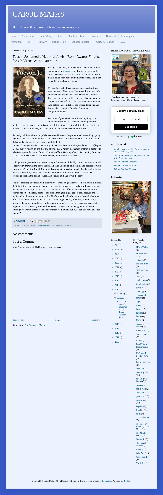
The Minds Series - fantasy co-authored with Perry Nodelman (131, 156)
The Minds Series (141, 434)
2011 (117, 337)
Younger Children (80, 41)
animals (139, 260)
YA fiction (140, 463)
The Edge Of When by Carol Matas (143, 426)
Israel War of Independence (142, 345)
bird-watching (142, 270)
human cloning (142, 334)
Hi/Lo (138, 320)
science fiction (142, 417)
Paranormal (16, 41)
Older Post (96, 320)
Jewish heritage (143, 362)
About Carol (28, 36)
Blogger (127, 481)
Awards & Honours (104, 41)
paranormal (141, 396)
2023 (117, 258)
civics (22, 225)
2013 (117, 328)
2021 (117, 267)
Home (13, 36)
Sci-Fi (30, 41)
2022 (117, 263)
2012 (117, 333)
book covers (141, 280)
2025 (117, 249)
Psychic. (139, 410)
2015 (117, 289)
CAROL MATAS (39, 14)
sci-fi (138, 414)
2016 (117, 285)
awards (66, 71)
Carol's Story (46, 36)
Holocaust (96, 36)
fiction (34, 225)
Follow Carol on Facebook (126, 162)
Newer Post (18, 320)
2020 (117, 272)
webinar (139, 449)
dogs (138, 301)
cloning (139, 291)
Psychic (139, 406)
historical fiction (43, 225)
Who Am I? (141, 453)
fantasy (139, 309)
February (121, 293)
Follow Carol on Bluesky (125, 169)
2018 (117, 276)
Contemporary (128, 36)
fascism (139, 313)
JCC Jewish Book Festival (142, 354)
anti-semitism (142, 264)
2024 (117, 254)
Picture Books (59, 41)
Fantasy (43, 41)
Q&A (122, 41)
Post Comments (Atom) (35, 325)
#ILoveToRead (142, 247)
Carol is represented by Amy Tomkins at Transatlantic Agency (132, 150)
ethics (28, 225)
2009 (117, 342)
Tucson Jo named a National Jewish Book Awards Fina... (122, 309)
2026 (117, 245)
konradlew (106, 481)
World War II (142, 457)
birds (138, 276)
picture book (141, 400)
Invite (61, 36)
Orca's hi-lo (141, 392)
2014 (117, 324)
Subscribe (131, 127)
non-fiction (141, 389)
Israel (138, 340)
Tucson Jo (79, 74)
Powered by (131, 136)
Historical (111, 36)
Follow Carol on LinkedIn (125, 165)
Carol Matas (141, 284)
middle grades (57, 225)
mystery (139, 385)
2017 (117, 281)
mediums (140, 368)
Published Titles (77, 36)
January (121, 298)
